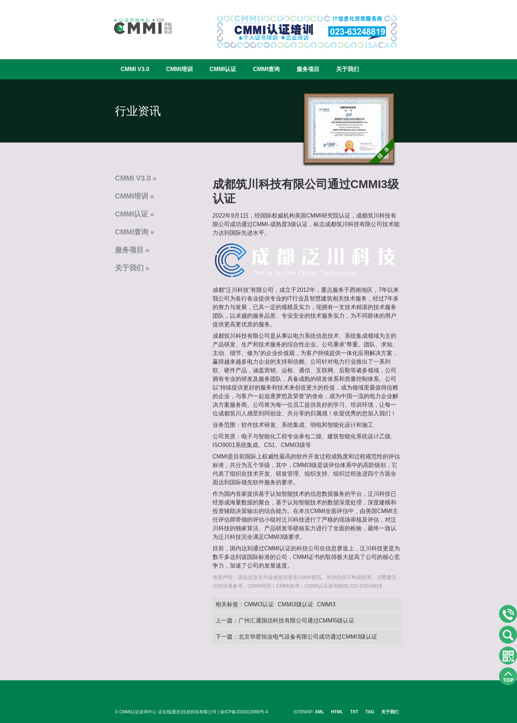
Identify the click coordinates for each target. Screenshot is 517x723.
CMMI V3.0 (135, 69)
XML (319, 711)
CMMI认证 (223, 69)
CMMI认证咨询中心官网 (138, 26)
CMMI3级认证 (295, 604)
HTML (337, 711)
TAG (369, 711)
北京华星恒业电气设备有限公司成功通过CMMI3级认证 (308, 637)
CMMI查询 (266, 69)
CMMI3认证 (259, 604)
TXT (354, 711)
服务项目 (308, 69)
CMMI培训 (179, 69)
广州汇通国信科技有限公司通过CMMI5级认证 (296, 620)
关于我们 (347, 69)
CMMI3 (326, 604)
